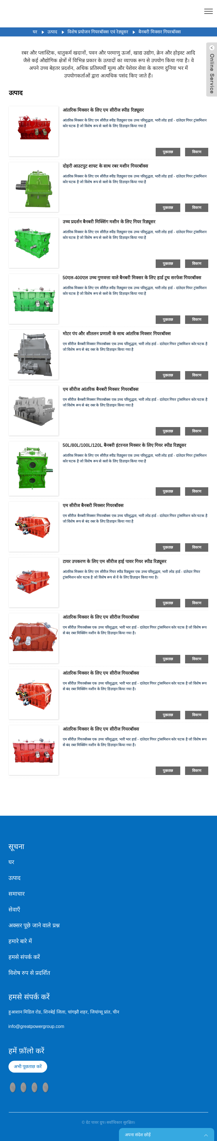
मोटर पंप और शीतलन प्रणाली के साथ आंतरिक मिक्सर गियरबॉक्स (117, 333)
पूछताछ (168, 152)
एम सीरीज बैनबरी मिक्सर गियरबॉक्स (93, 505)
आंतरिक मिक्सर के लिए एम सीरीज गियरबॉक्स (101, 617)
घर (35, 31)
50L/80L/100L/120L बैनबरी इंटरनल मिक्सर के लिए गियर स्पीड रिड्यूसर (124, 445)
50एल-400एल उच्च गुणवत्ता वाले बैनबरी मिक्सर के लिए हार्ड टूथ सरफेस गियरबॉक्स (132, 277)
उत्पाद (52, 31)
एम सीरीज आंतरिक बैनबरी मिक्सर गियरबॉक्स (100, 389)
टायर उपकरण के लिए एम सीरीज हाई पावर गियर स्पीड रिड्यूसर (114, 561)
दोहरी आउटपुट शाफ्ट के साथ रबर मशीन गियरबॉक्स (105, 166)
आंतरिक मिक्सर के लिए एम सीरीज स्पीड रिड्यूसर (103, 110)
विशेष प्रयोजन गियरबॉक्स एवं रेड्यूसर (98, 31)
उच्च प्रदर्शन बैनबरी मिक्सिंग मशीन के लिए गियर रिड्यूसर (109, 221)
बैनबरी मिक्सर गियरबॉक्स (159, 31)
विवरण (196, 152)
